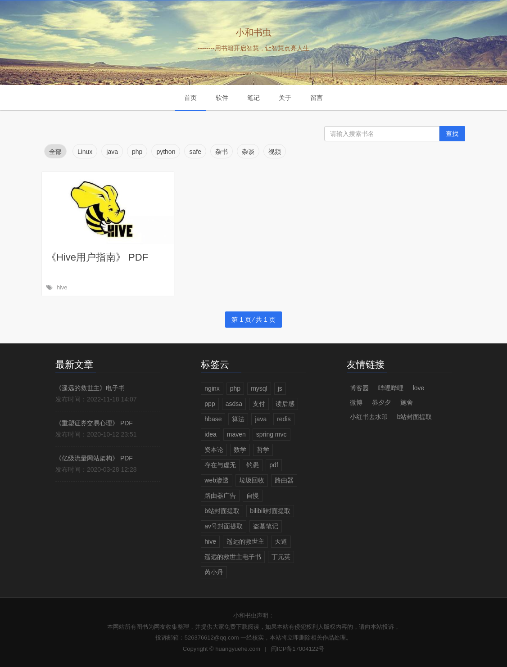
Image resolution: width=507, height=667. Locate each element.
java (261, 419)
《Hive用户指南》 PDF (97, 257)
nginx (211, 388)
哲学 (263, 449)
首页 (190, 97)
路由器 (284, 480)
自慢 (252, 495)
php (235, 388)
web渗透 (216, 480)
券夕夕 (381, 402)
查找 (452, 133)
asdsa (234, 403)
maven (236, 434)
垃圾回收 (251, 480)
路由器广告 (220, 495)
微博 (356, 402)
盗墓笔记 (265, 526)
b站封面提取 (222, 510)
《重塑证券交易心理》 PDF (94, 423)
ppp (209, 403)
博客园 (359, 388)
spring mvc (271, 434)
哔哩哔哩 (390, 388)
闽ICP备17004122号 (298, 648)
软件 (222, 97)
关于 (285, 97)
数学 (240, 449)
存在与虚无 (220, 465)
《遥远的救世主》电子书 (90, 388)
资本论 (213, 449)
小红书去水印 (369, 416)
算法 (238, 419)
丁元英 (281, 556)
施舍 (406, 402)
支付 (259, 403)
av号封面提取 (223, 526)
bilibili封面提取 (270, 510)
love (419, 388)
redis (283, 419)
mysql (259, 388)
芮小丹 (213, 572)
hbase (213, 419)
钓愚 (252, 465)
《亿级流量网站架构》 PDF (94, 458)
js (280, 388)
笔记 (253, 97)
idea (210, 434)
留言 (316, 97)
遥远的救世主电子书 (232, 556)
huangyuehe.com (237, 648)
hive (62, 287)
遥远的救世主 (245, 541)
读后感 (285, 403)
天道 (281, 541)
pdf (273, 465)
